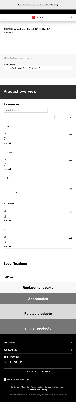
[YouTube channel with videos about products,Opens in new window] (15, 362)
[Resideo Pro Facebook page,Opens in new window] (10, 362)
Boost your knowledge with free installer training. (38, 5)
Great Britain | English (21, 379)
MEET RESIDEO (13, 342)
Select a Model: (9, 64)
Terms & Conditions (37, 387)
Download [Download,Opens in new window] (7, 143)
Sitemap (44, 390)
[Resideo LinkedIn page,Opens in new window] (21, 362)
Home (38, 17)
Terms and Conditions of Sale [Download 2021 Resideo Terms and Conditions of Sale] (54, 387)
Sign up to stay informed (38, 371)
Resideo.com (15, 387)
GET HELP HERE (13, 349)
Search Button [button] (71, 17)
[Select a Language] (63, 117)
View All (9, 277)
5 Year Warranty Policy (33, 390)
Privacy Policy (25, 387)
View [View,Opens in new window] (70, 134)
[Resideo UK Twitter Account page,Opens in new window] (5, 362)
